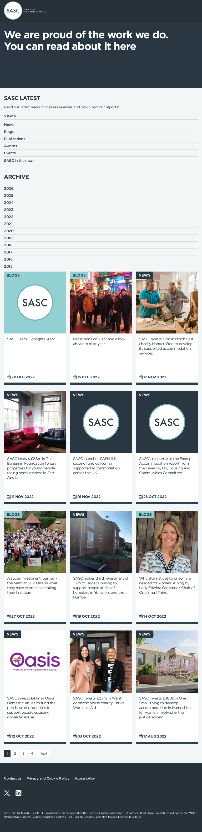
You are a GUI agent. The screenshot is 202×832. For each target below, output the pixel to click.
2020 (8, 231)
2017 (8, 252)
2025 (8, 195)
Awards (10, 146)
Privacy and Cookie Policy (48, 778)
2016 (8, 259)
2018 (8, 245)
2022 (8, 216)
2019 (8, 238)
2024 (8, 202)
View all (10, 116)
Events (10, 153)
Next (43, 753)
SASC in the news (19, 160)
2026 (8, 188)
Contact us (12, 778)
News (8, 124)
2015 (8, 266)
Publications (14, 138)
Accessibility (84, 778)
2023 (8, 209)
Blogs (9, 131)
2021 (8, 223)
